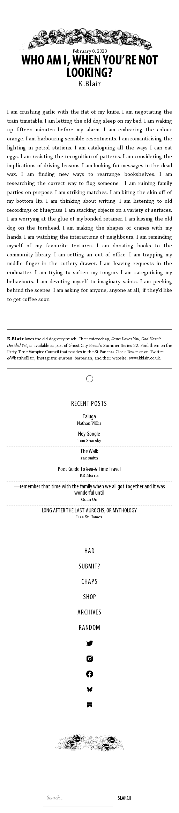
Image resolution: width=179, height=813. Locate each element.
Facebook (89, 674)
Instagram (89, 659)
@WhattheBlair (20, 358)
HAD (89, 551)
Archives (89, 612)
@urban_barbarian (75, 358)
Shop (89, 597)
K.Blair (89, 84)
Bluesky (89, 689)
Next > (134, 748)
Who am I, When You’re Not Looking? (89, 67)
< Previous (45, 748)
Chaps (89, 582)
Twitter (89, 643)
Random (89, 628)
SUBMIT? (89, 566)
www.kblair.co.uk (144, 358)
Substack (89, 704)
